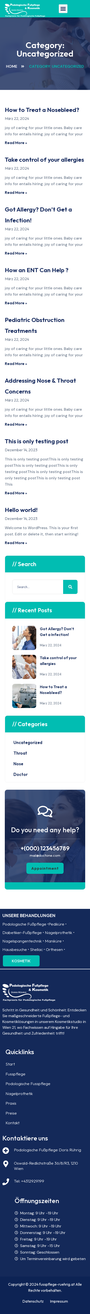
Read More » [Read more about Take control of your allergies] (16, 192)
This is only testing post (36, 441)
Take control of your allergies (44, 159)
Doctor (20, 774)
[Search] (70, 587)
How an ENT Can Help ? (36, 270)
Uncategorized (27, 742)
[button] (63, 8)
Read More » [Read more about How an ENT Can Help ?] (16, 302)
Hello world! (21, 510)
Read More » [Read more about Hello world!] (16, 542)
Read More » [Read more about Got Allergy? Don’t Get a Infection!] (16, 253)
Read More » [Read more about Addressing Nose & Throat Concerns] (16, 424)
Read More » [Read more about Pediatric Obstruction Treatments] (16, 363)
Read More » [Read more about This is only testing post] (16, 492)
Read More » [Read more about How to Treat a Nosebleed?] (16, 142)
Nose (18, 763)
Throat (20, 753)
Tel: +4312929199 (29, 1180)
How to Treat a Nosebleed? (42, 110)
